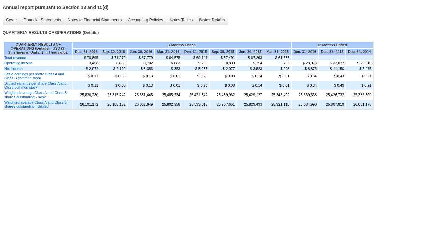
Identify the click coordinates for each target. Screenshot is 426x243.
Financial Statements (42, 20)
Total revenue (15, 58)
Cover (11, 20)
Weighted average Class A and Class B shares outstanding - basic (35, 95)
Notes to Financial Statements (95, 20)
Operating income (18, 63)
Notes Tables (181, 20)
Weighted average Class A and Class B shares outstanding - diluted (35, 104)
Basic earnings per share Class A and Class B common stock (34, 76)
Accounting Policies (145, 20)
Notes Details (212, 20)
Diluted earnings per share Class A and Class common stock (35, 85)
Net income (13, 68)
